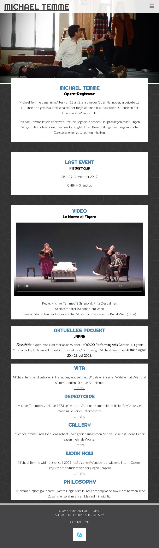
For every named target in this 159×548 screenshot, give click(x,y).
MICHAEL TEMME (36, 7)
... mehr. (79, 388)
